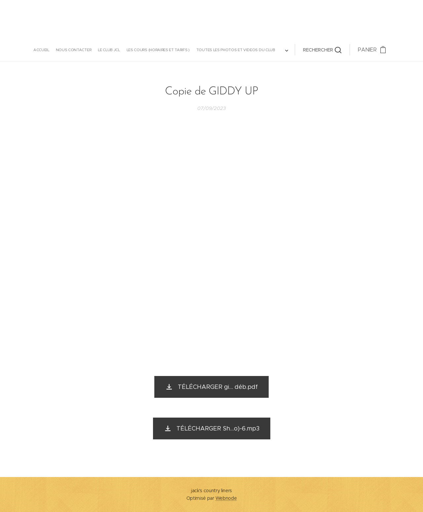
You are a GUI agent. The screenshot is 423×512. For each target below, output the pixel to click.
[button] (257, 50)
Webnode (226, 498)
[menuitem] (99, 50)
